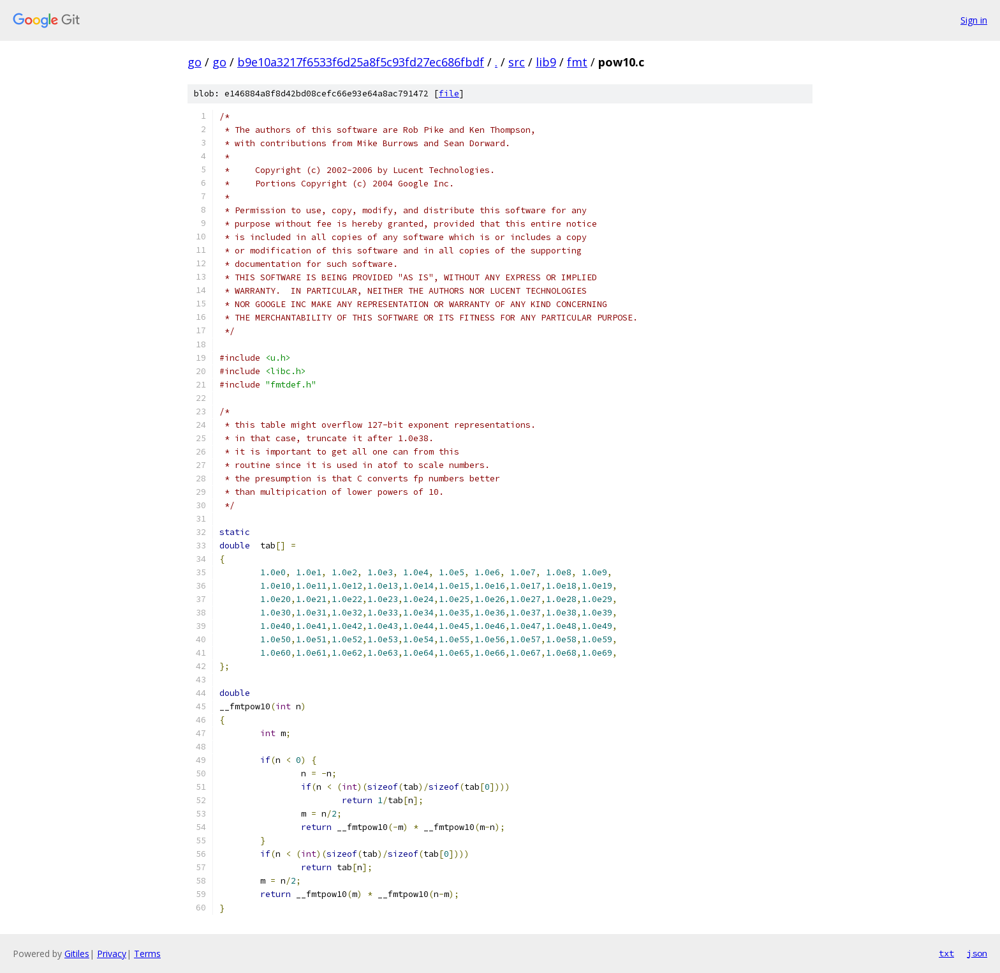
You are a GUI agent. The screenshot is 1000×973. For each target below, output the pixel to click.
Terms (147, 953)
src (516, 62)
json (977, 953)
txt (946, 953)
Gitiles (76, 953)
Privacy (111, 953)
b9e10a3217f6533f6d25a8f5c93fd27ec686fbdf (360, 62)
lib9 (546, 62)
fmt (577, 62)
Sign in (973, 20)
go (195, 62)
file (449, 93)
